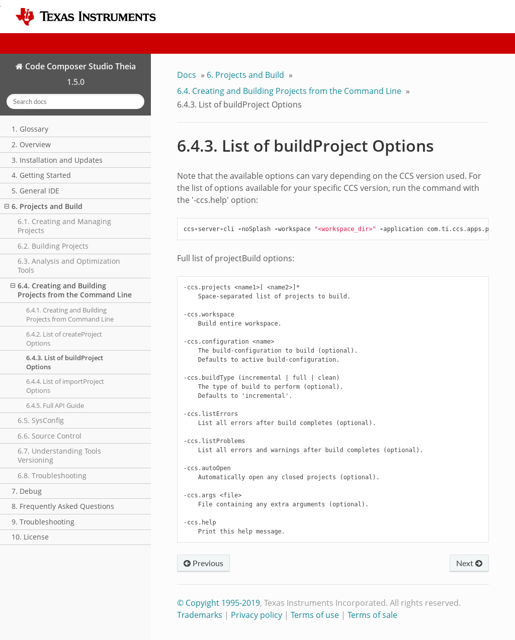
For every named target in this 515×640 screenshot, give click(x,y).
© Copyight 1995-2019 (218, 602)
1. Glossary (30, 129)
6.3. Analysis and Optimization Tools (69, 265)
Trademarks (199, 614)
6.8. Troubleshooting (52, 475)
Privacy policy (256, 614)
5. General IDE (35, 190)
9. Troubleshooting (43, 521)
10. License (30, 537)
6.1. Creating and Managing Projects (64, 226)
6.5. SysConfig (41, 420)
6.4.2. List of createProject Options (64, 339)
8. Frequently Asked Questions (63, 506)
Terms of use (315, 614)
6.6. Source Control (49, 436)
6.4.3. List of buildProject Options (64, 362)
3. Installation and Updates (57, 160)
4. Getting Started (41, 175)
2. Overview (31, 144)
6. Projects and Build (43, 206)
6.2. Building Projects (53, 246)
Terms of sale (372, 614)
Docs (186, 74)
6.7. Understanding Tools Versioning (59, 455)
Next (469, 563)
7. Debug (27, 491)
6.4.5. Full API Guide (55, 405)
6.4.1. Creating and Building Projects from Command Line (70, 314)
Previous (203, 563)
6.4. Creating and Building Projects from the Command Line (71, 290)
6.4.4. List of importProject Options (65, 386)
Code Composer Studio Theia (79, 66)
